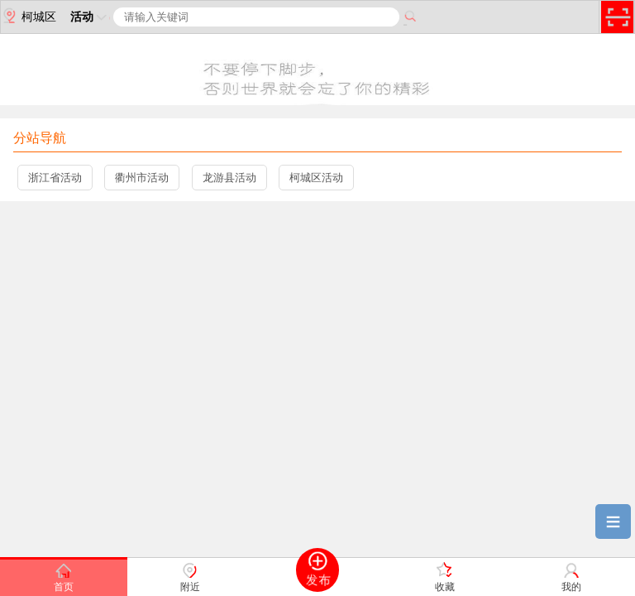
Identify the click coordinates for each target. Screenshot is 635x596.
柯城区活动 (316, 177)
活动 (90, 16)
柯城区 (28, 15)
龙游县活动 (229, 177)
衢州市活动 (142, 177)
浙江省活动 (55, 177)
